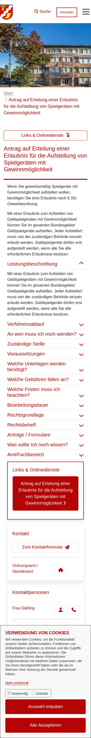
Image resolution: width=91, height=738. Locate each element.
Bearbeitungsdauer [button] (45, 405)
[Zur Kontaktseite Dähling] (61, 610)
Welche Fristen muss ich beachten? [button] (45, 392)
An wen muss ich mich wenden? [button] (45, 334)
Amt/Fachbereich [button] (45, 454)
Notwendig (20, 693)
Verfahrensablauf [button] (45, 324)
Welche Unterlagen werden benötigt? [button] (45, 366)
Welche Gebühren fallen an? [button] (45, 379)
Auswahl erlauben (45, 706)
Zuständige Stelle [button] (45, 344)
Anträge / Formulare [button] (45, 435)
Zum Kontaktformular (45, 547)
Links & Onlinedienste (45, 135)
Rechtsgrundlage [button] (45, 415)
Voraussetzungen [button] (45, 354)
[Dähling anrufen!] (74, 610)
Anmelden (67, 12)
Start (8, 93)
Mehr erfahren (16, 683)
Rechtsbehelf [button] (45, 425)
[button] (42, 10)
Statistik (42, 693)
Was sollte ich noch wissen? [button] (45, 445)
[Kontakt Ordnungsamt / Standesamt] (61, 570)
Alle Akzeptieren (45, 725)
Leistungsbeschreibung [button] (45, 264)
